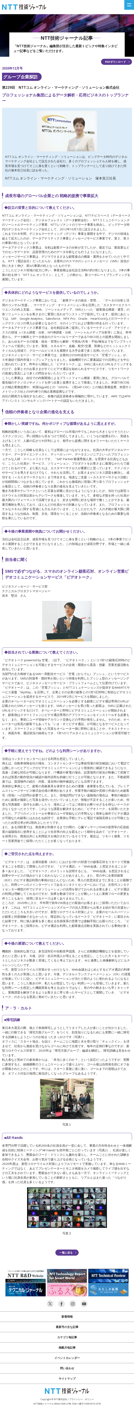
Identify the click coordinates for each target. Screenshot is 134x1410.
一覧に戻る (66, 1252)
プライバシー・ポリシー (81, 1399)
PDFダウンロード (115, 62)
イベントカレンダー (67, 1358)
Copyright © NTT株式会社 (53, 1399)
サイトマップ (67, 1378)
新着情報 (67, 1316)
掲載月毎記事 (67, 1347)
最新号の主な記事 (67, 1327)
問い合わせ (67, 1368)
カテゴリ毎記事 (67, 1337)
